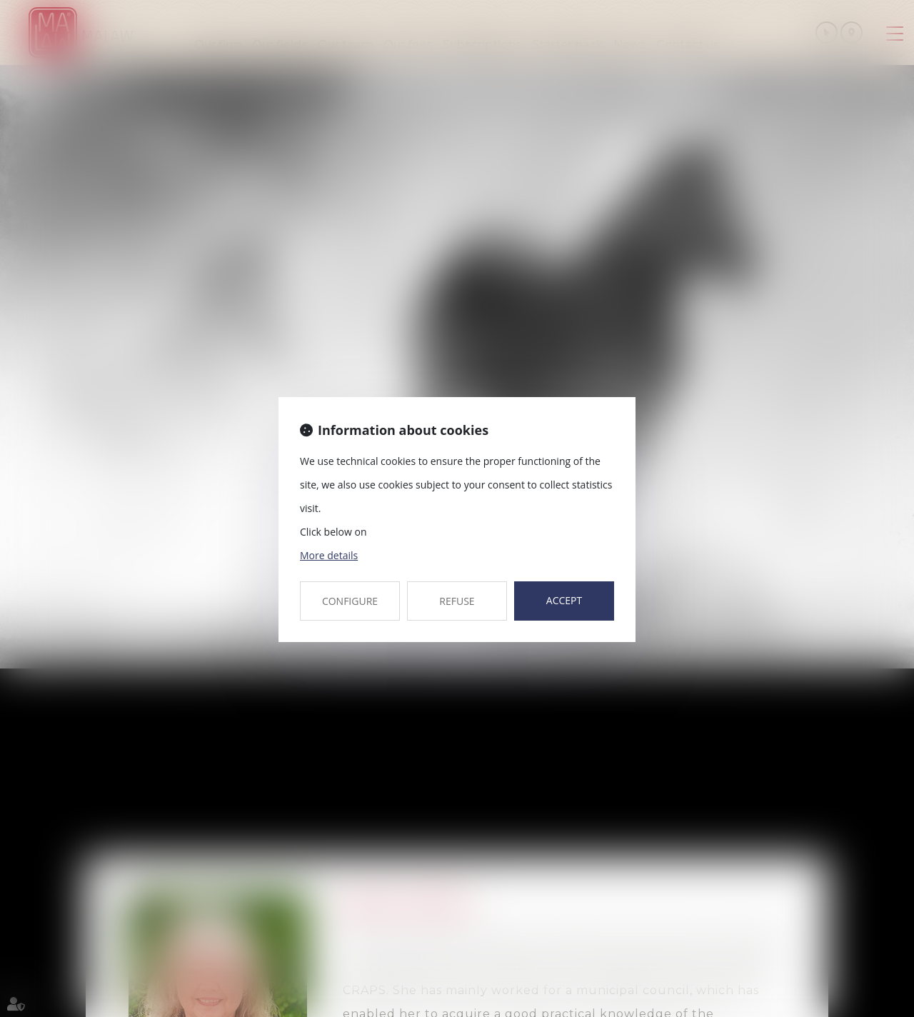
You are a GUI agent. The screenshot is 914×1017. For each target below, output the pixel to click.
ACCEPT (564, 600)
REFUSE (456, 601)
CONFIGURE (350, 601)
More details (329, 555)
